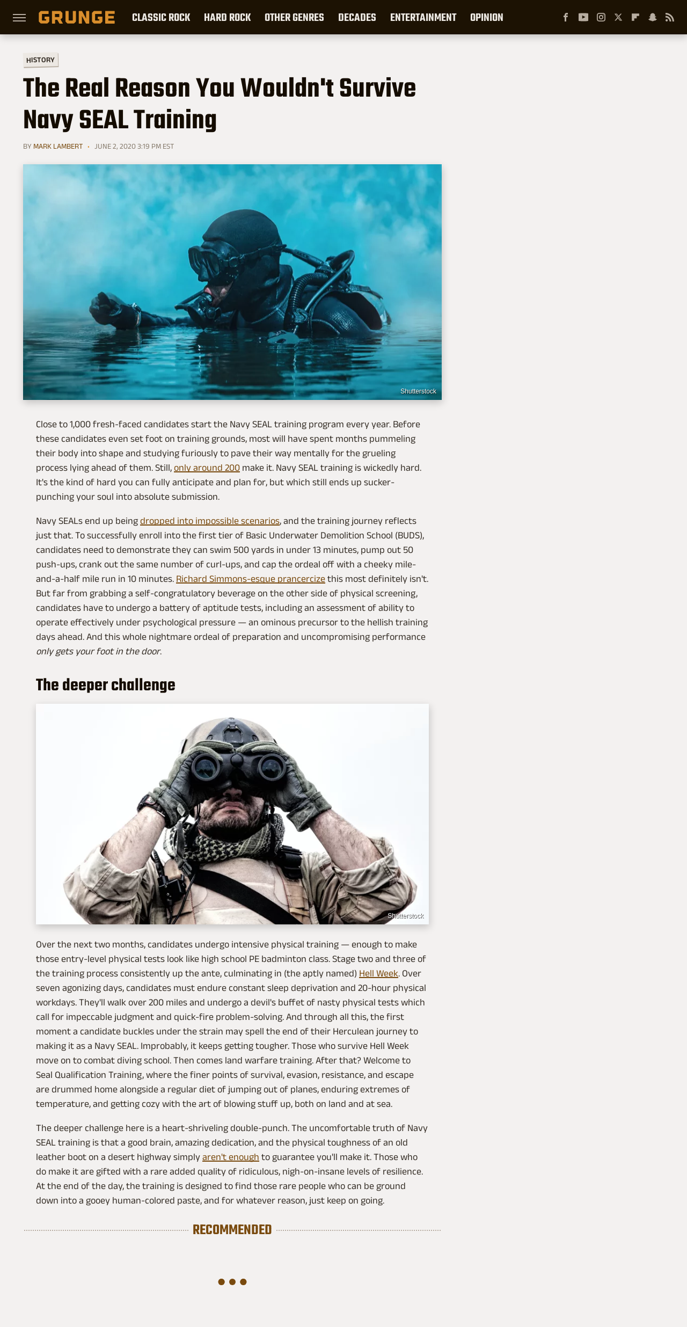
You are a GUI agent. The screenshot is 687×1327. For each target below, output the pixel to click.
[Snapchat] (652, 17)
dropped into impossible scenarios (210, 520)
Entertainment (423, 17)
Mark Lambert (58, 146)
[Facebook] (565, 17)
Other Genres (294, 17)
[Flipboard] (635, 17)
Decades (357, 17)
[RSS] (670, 17)
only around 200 (207, 467)
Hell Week (378, 973)
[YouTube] (583, 17)
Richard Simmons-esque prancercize (250, 578)
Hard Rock (227, 17)
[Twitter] (618, 17)
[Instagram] (601, 17)
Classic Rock (161, 17)
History (40, 59)
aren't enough (230, 1156)
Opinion (486, 17)
